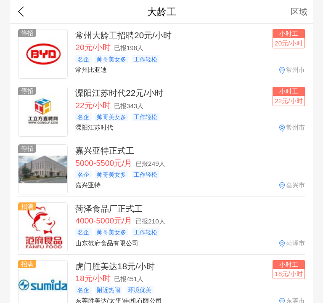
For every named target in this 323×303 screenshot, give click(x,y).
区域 (299, 11)
